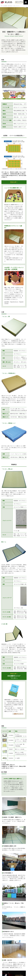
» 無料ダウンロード (18, 713)
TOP (1, 5)
